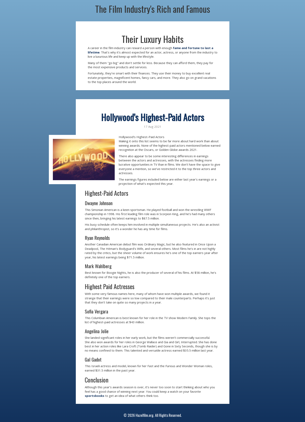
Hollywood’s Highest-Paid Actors (152, 117)
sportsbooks (94, 396)
